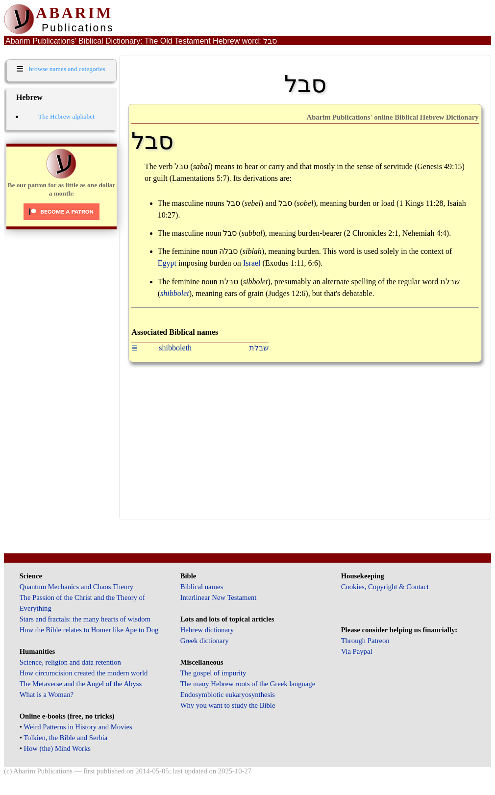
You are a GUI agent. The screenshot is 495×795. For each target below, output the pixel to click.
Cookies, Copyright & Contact (385, 587)
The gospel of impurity (213, 673)
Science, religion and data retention (70, 662)
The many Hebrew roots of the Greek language (248, 684)
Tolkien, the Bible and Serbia (65, 738)
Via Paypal (356, 651)
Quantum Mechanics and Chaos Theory (77, 587)
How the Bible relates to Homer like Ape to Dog (89, 630)
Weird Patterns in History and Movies (78, 727)
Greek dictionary (204, 641)
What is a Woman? (47, 694)
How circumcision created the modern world (84, 673)
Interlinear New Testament (218, 597)
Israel (252, 263)
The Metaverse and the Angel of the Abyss (81, 684)
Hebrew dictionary (207, 630)
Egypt (167, 263)
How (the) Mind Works (57, 748)
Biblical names (201, 587)
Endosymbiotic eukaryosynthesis (227, 694)
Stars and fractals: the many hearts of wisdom (85, 619)
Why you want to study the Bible (227, 705)
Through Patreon (365, 641)
